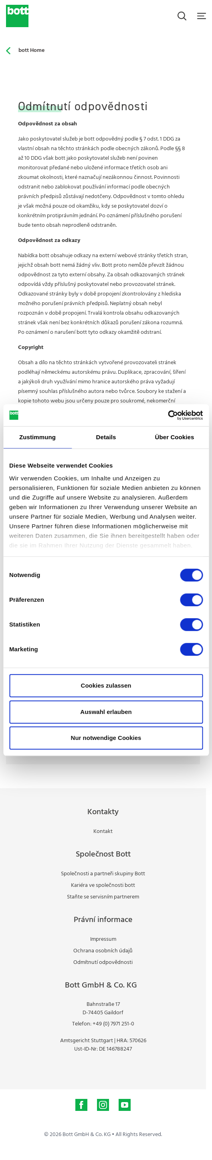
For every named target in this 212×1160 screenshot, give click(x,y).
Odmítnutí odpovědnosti (103, 962)
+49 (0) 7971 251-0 (113, 1024)
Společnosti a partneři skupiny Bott (103, 873)
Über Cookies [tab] (174, 437)
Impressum (103, 939)
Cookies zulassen (106, 685)
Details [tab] (106, 437)
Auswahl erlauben (105, 711)
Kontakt (103, 831)
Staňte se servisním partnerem (103, 897)
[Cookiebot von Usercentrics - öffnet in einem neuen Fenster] (168, 415)
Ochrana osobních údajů (103, 951)
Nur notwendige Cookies (106, 737)
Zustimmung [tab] (37, 437)
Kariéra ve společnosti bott (103, 885)
